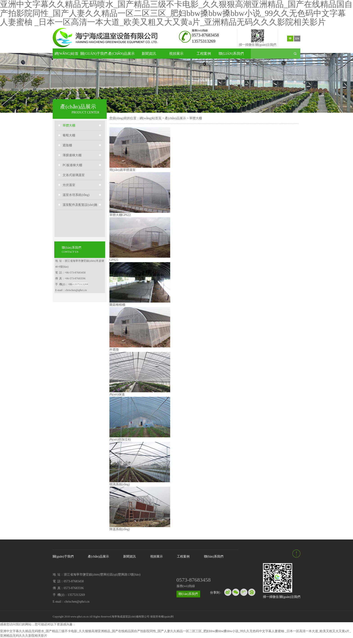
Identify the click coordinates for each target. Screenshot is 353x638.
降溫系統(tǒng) (119, 529)
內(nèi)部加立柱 (120, 439)
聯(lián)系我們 (231, 53)
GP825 (113, 260)
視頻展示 (176, 53)
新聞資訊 (149, 53)
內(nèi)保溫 (117, 394)
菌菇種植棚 (117, 304)
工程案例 (204, 53)
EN (297, 38)
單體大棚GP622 (120, 215)
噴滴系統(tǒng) (119, 484)
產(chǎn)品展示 (121, 53)
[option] (176, 83)
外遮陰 (114, 349)
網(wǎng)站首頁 (66, 55)
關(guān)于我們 (94, 53)
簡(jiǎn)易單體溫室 (122, 170)
